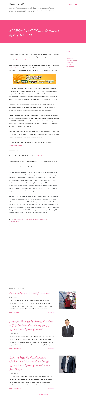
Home (11, 16)
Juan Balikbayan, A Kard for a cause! (29, 293)
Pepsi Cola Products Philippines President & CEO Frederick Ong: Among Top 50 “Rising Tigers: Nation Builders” (31, 325)
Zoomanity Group (15, 68)
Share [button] (68, 51)
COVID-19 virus (70, 58)
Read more (51, 312)
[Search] (70, 4)
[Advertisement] (32, 270)
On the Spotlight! (16, 4)
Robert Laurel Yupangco (72, 60)
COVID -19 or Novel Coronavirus (23, 59)
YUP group (69, 64)
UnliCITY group (70, 62)
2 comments (17, 312)
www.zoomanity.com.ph (15, 145)
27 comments (17, 388)
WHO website (40, 156)
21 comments (17, 348)
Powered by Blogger (43, 394)
